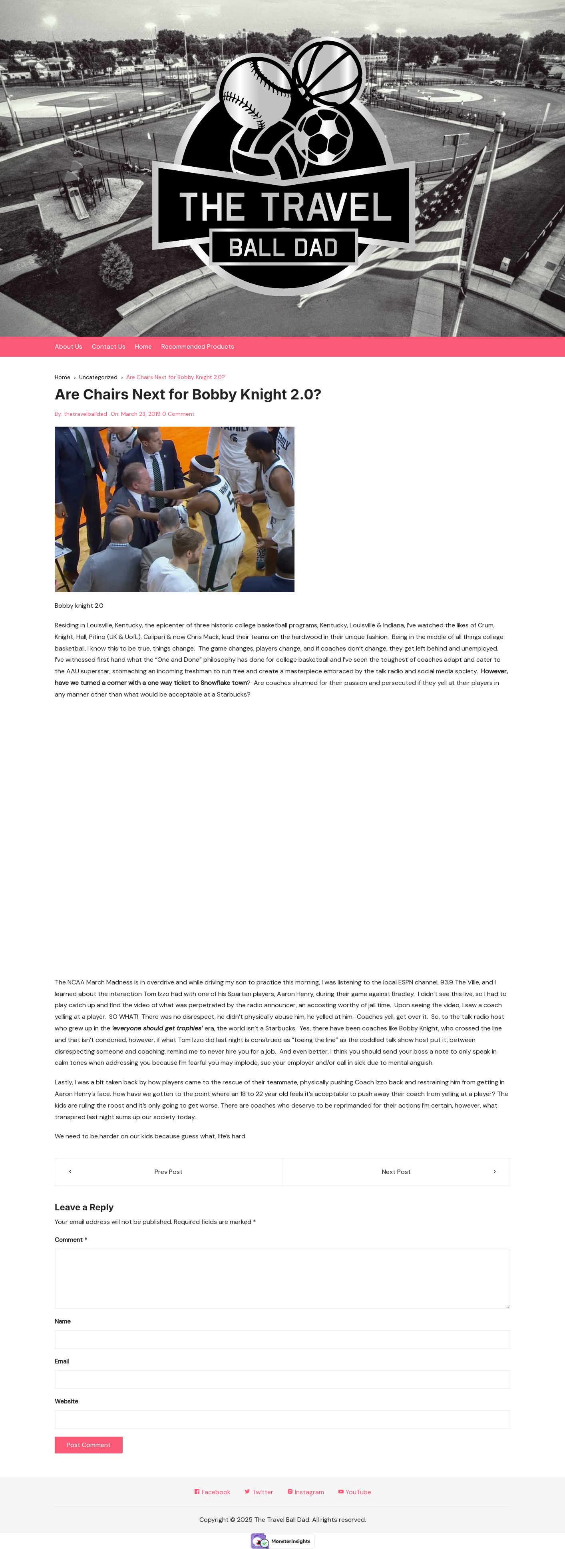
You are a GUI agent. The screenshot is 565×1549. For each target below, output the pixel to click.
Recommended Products (197, 346)
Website (66, 1401)
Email (62, 1361)
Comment (71, 1240)
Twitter (258, 1492)
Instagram (305, 1492)
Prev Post (169, 1172)
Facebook (212, 1492)
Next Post (396, 1172)
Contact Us (108, 346)
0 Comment (178, 413)
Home (143, 346)
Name (63, 1321)
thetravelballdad (85, 413)
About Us (68, 346)
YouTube (354, 1492)
